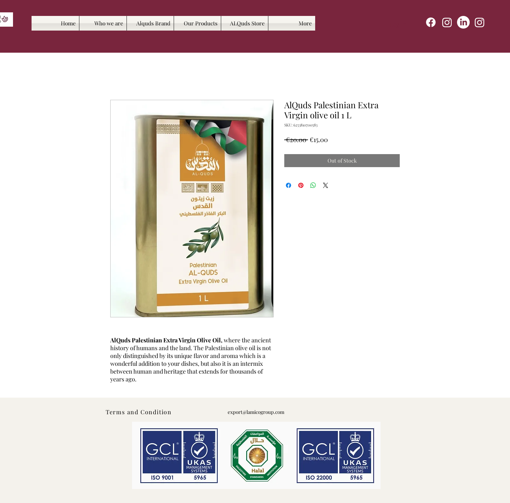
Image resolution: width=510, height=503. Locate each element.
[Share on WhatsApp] (313, 185)
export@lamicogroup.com (256, 412)
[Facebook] (430, 22)
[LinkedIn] (463, 22)
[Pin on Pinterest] (301, 185)
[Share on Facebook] (288, 185)
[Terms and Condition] (139, 411)
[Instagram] (447, 22)
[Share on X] (325, 185)
